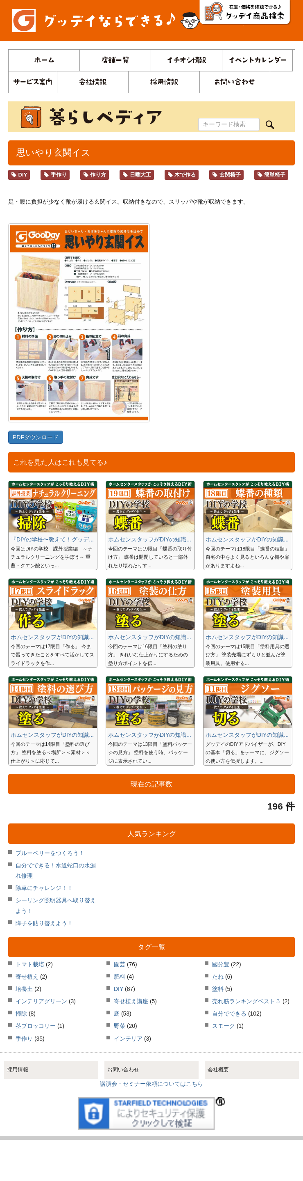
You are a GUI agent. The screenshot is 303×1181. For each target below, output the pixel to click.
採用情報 (17, 1069)
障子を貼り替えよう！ (44, 923)
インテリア (128, 1038)
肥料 (119, 976)
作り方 (94, 175)
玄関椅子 (226, 175)
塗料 (218, 989)
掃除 (21, 1013)
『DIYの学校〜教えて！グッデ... (52, 539)
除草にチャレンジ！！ (44, 888)
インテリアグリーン (41, 1001)
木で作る (181, 175)
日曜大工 (136, 175)
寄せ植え (27, 976)
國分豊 (220, 964)
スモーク (223, 1026)
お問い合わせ (123, 1069)
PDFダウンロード (36, 437)
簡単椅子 (271, 175)
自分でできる (229, 1013)
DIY (19, 175)
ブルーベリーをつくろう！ (50, 853)
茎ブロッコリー (36, 1026)
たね (218, 976)
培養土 (24, 989)
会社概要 (218, 1069)
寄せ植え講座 (131, 1001)
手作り (55, 175)
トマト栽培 (30, 964)
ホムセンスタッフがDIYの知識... (149, 539)
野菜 (119, 1026)
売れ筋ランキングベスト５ (246, 1001)
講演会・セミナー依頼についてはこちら (151, 1083)
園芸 (119, 964)
